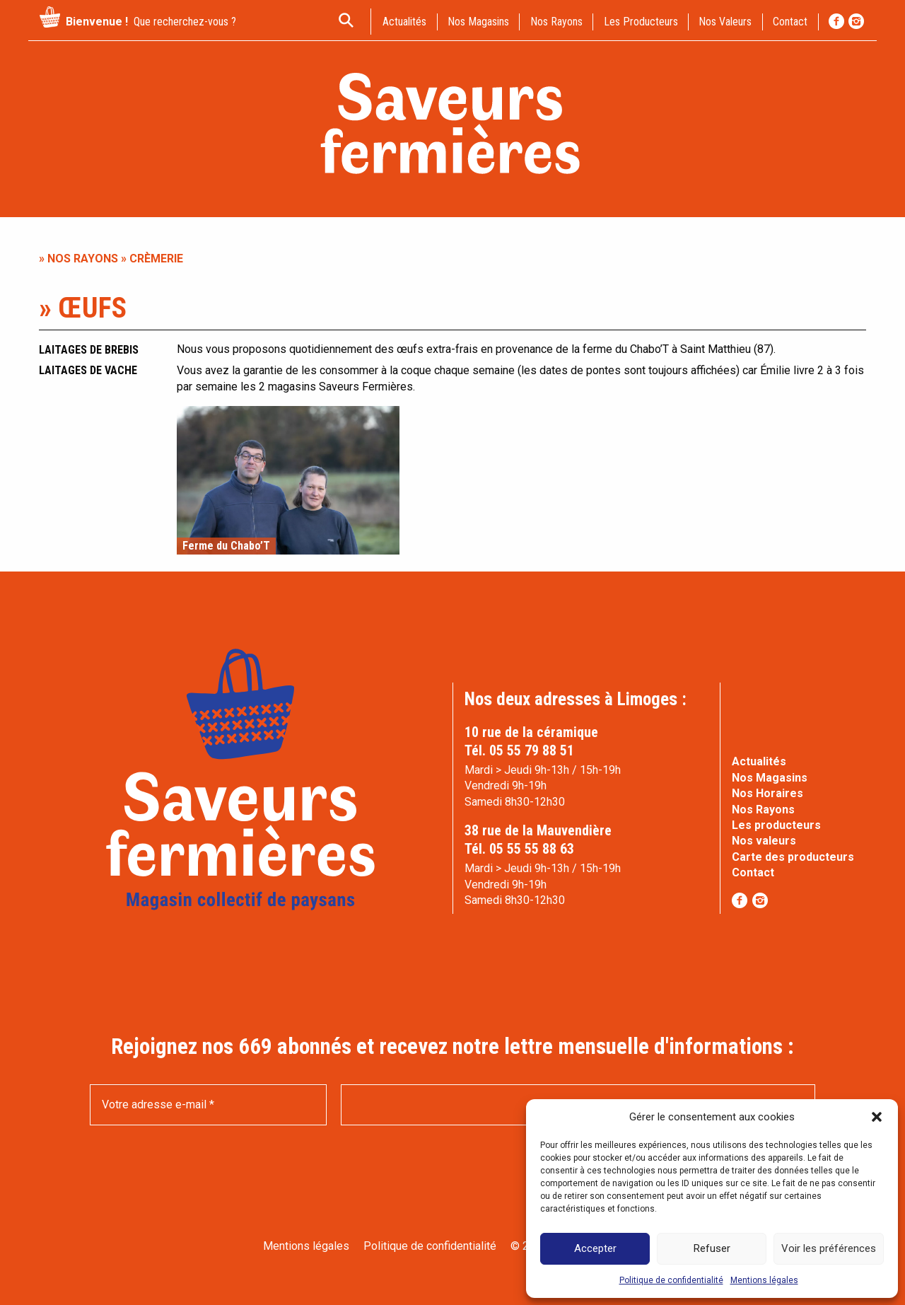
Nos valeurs (725, 21)
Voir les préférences (828, 1248)
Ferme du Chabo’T (226, 546)
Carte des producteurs (793, 857)
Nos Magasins (769, 777)
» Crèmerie (150, 258)
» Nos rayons (78, 258)
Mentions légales (764, 1280)
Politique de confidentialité (671, 1280)
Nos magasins (478, 21)
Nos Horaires (767, 793)
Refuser (712, 1248)
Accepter (595, 1248)
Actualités (759, 761)
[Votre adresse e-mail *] (208, 1104)
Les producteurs (641, 21)
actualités (404, 21)
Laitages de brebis (89, 349)
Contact (753, 872)
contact (790, 21)
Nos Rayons (763, 809)
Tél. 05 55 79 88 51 (519, 750)
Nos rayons (556, 21)
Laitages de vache (88, 370)
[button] (877, 1117)
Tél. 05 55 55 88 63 (519, 848)
